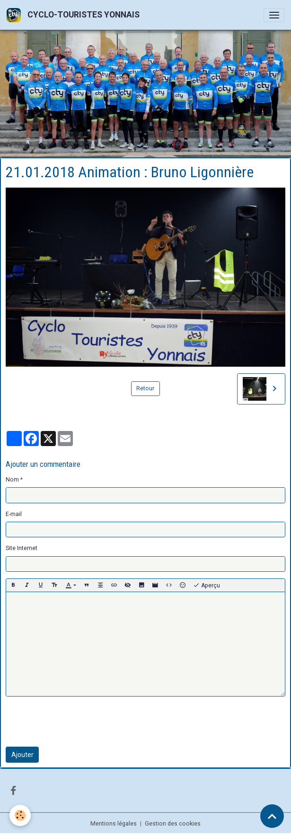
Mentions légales (113, 823)
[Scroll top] (272, 816)
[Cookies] (20, 815)
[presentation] (78, 721)
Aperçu (206, 585)
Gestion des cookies (173, 823)
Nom (12, 479)
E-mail (14, 514)
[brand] (75, 15)
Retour (145, 388)
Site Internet (21, 548)
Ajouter (22, 754)
